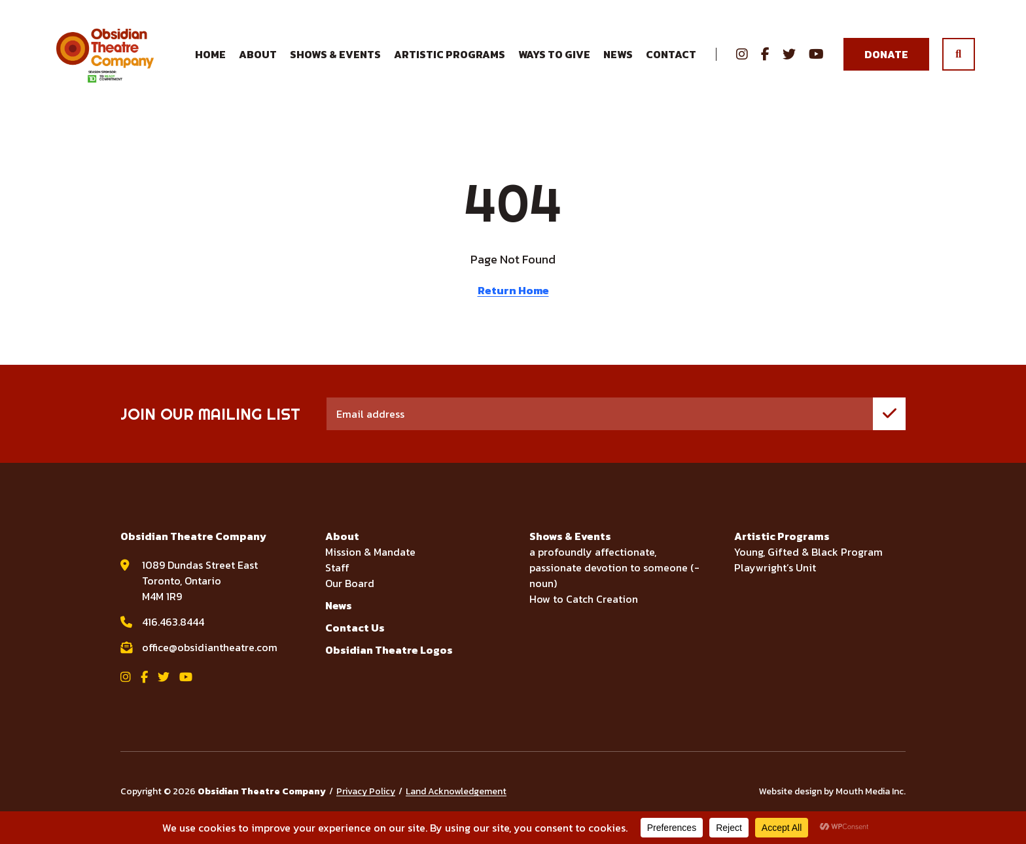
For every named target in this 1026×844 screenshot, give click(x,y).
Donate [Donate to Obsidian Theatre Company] (886, 61)
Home (210, 61)
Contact (671, 61)
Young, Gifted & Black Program (808, 565)
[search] (958, 61)
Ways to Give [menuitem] (554, 61)
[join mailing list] (889, 427)
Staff (337, 580)
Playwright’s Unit (775, 580)
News (618, 61)
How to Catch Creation (583, 612)
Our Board (349, 596)
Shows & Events (570, 549)
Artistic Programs (782, 549)
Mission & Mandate (370, 565)
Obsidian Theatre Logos (389, 663)
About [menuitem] (258, 61)
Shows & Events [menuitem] (335, 61)
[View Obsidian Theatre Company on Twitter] (789, 61)
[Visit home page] (115, 61)
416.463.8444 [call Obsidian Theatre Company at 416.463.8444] (173, 635)
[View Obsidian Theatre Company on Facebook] (765, 61)
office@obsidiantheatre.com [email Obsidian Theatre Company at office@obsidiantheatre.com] (209, 660)
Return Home (513, 303)
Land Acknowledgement (456, 804)
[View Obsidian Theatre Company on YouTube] (816, 61)
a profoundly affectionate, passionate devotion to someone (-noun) (614, 580)
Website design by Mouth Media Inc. (832, 804)
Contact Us (355, 641)
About (342, 549)
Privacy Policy (365, 804)
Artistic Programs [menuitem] (449, 61)
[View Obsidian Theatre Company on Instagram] (742, 61)
